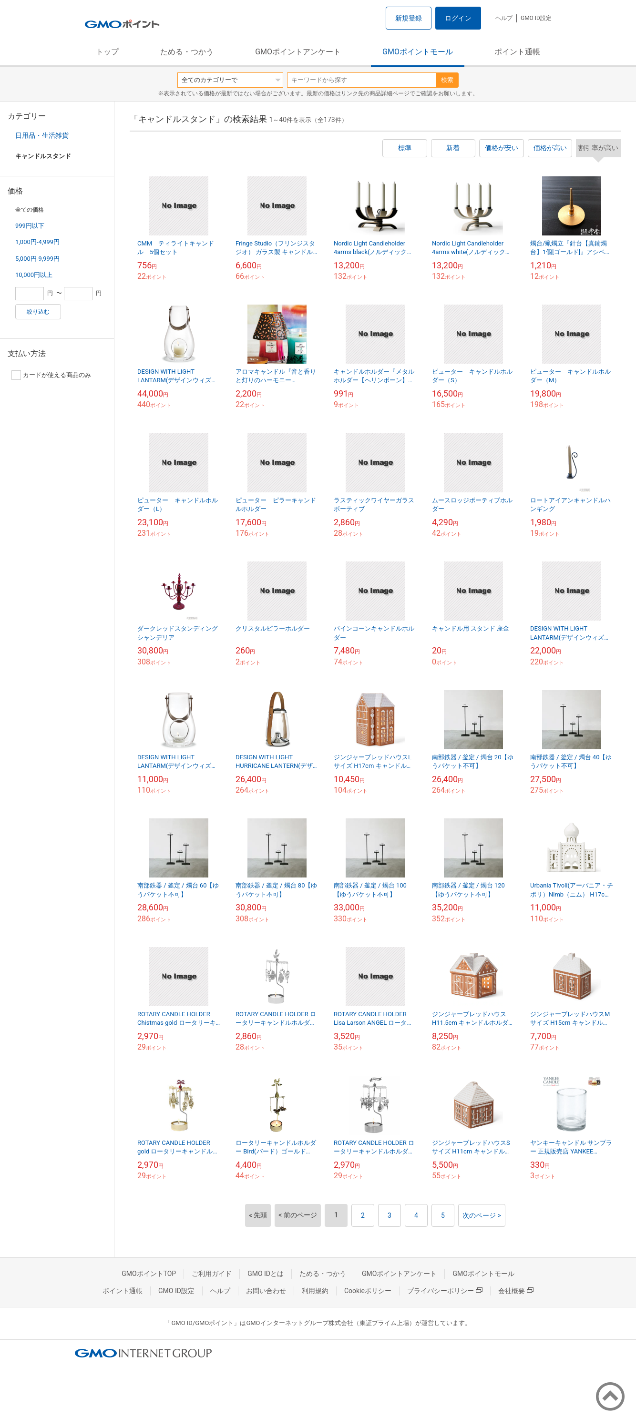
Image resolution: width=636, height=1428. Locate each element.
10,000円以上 (33, 274)
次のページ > (481, 1215)
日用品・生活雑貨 (42, 135)
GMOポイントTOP (149, 1273)
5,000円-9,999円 (37, 258)
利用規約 (315, 1291)
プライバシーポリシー (444, 1291)
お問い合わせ (266, 1291)
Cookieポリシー (367, 1291)
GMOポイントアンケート (298, 51)
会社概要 (515, 1291)
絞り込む (38, 311)
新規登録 (408, 18)
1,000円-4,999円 (37, 241)
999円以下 (29, 225)
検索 (447, 79)
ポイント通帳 (517, 51)
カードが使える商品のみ (51, 375)
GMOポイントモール (417, 51)
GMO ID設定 (536, 18)
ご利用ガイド (212, 1273)
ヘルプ (504, 18)
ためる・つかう (187, 51)
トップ (107, 51)
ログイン (458, 18)
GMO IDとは (265, 1273)
